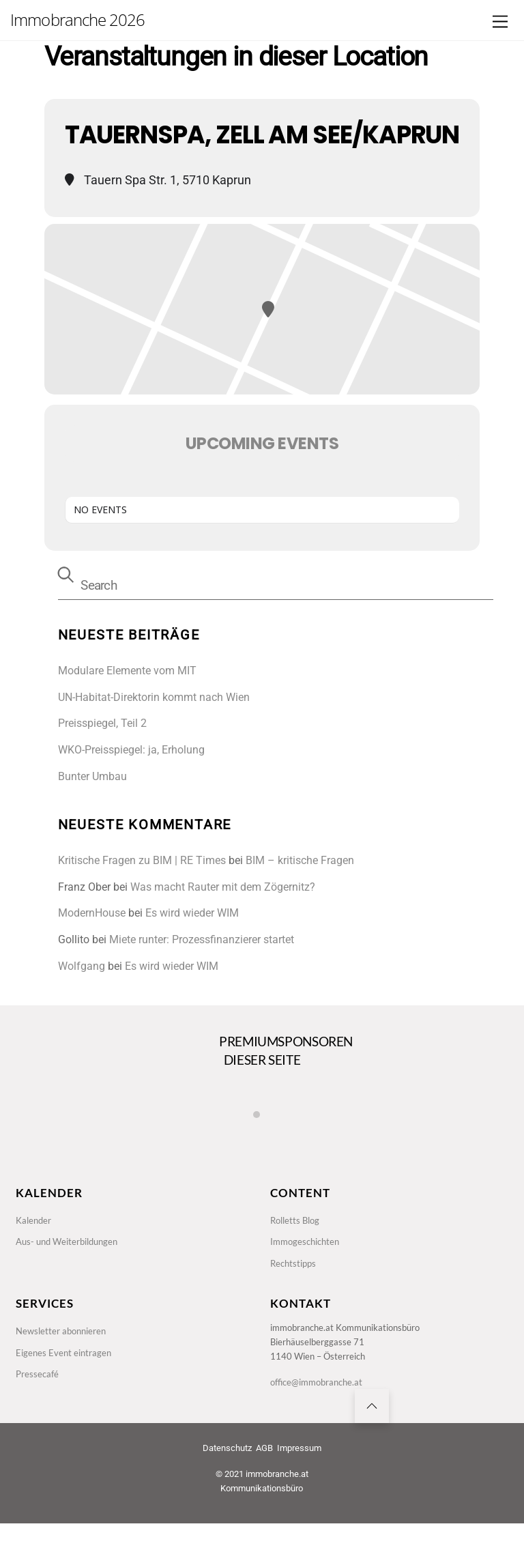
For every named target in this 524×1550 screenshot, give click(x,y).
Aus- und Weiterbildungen (72, 1250)
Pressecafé (38, 1392)
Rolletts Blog (297, 1226)
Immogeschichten (307, 1250)
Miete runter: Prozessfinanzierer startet (201, 939)
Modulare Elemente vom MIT (127, 670)
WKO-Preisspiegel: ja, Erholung (131, 749)
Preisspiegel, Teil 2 (102, 723)
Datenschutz (227, 1474)
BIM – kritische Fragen (300, 860)
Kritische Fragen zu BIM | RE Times (142, 860)
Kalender (35, 1226)
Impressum (299, 1474)
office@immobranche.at (321, 1401)
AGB (264, 1474)
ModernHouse (92, 912)
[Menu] (500, 22)
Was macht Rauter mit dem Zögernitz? (222, 886)
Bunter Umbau (92, 776)
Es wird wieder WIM (192, 912)
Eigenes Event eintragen (66, 1368)
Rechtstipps (295, 1273)
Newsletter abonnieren (64, 1345)
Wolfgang (81, 966)
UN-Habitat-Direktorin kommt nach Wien (154, 697)
